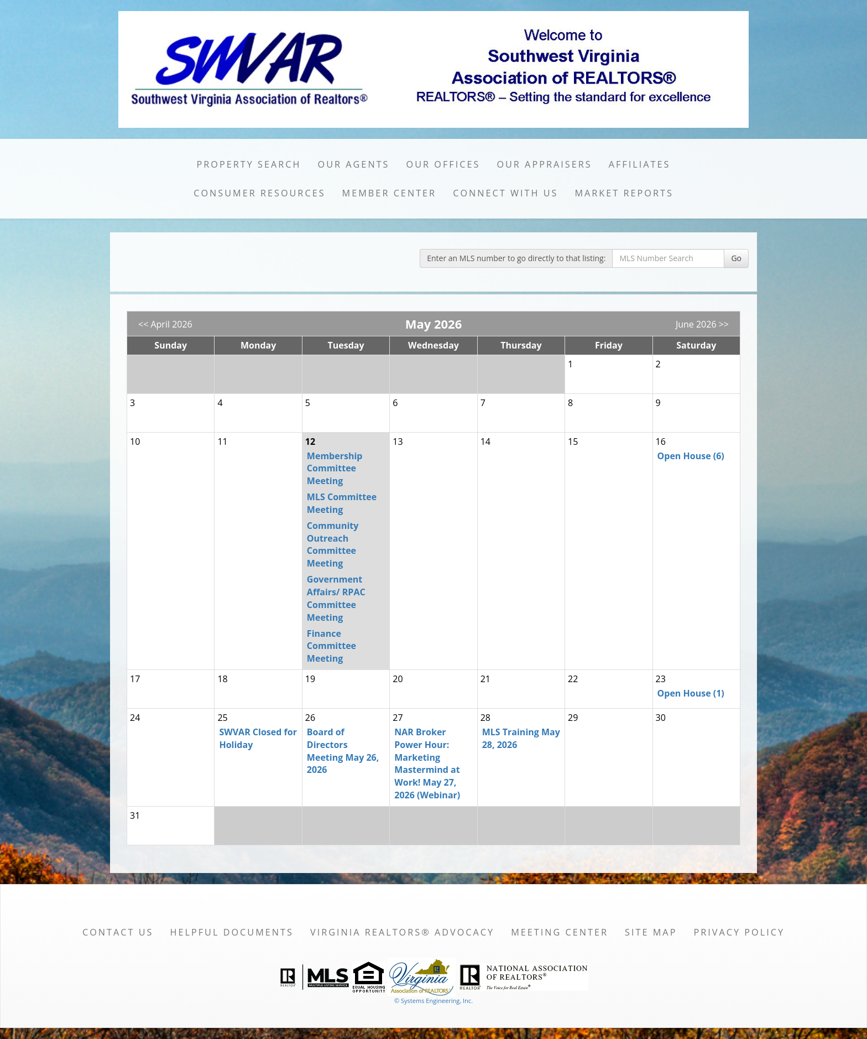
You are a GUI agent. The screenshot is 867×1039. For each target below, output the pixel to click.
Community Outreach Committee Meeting (332, 545)
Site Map (651, 932)
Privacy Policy (739, 932)
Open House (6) (690, 456)
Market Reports (623, 193)
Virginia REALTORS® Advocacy (402, 932)
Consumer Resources (259, 193)
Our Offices (443, 164)
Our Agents (354, 164)
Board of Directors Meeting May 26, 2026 (343, 751)
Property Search (249, 164)
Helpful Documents (231, 932)
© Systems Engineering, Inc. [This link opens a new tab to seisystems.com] (433, 1000)
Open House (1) (690, 693)
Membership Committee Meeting (335, 468)
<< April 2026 (165, 324)
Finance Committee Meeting (331, 646)
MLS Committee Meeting (342, 503)
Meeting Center (559, 932)
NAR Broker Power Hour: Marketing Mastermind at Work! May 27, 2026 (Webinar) (427, 763)
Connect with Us (505, 193)
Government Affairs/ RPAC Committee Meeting (336, 598)
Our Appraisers (544, 164)
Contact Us (118, 932)
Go (736, 258)
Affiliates (640, 164)
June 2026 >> (702, 324)
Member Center (389, 193)
